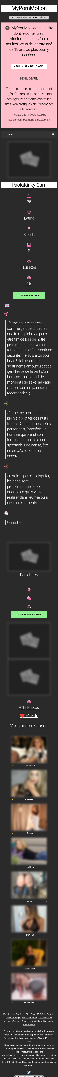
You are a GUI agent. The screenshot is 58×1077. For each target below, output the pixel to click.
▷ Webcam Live (29, 295)
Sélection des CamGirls (13, 1014)
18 (29, 283)
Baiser (30, 833)
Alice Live (26, 1021)
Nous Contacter (29, 1017)
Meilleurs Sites (45, 1017)
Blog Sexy (30, 1014)
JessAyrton (30, 968)
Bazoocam (48, 1021)
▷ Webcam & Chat (29, 614)
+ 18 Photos (29, 707)
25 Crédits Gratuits (45, 1014)
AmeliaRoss (30, 799)
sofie (29, 901)
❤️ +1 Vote (29, 715)
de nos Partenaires (45, 1034)
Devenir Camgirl (13, 1017)
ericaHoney (30, 867)
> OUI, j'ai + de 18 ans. (29, 66)
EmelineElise (30, 1002)
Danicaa (30, 935)
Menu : (10, 134)
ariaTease (30, 765)
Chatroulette (29, 1024)
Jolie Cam (37, 1021)
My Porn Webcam (12, 1021)
